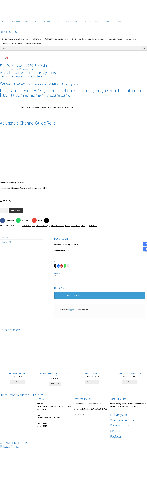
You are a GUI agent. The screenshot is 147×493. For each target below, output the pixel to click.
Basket (35, 21)
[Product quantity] (4, 210)
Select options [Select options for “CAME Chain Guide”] (92, 382)
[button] (8, 220)
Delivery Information (103, 21)
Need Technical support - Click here (22, 395)
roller (83, 226)
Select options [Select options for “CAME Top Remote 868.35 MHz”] (129, 382)
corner (73, 226)
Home (4, 21)
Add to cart (15, 210)
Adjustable (60, 226)
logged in (71, 309)
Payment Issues (119, 425)
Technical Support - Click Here (21, 76)
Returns (88, 21)
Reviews (119, 21)
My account (15, 21)
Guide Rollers (46, 107)
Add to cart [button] (55, 384)
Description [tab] (6, 237)
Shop (26, 21)
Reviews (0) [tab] (6, 242)
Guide (78, 226)
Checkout (46, 21)
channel (67, 226)
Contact (57, 21)
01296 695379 (9, 32)
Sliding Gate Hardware (33, 107)
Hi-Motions (93, 226)
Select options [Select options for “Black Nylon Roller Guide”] (17, 382)
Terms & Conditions (72, 21)
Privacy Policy (9, 446)
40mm (53, 226)
